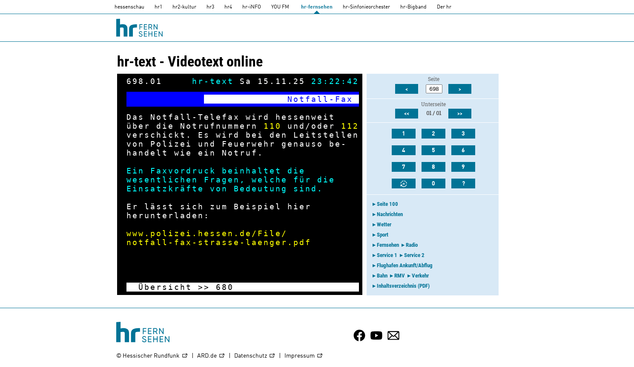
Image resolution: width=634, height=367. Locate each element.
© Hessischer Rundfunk (152, 356)
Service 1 (387, 255)
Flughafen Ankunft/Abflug (405, 265)
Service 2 (414, 255)
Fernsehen (388, 245)
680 (225, 287)
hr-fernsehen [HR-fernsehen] (317, 7)
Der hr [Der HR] (444, 7)
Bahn (382, 275)
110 (272, 125)
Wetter (384, 224)
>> (204, 287)
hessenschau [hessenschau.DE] (129, 7)
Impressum (303, 356)
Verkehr (420, 275)
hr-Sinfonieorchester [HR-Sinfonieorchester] (366, 7)
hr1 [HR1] (158, 7)
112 (350, 125)
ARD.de (211, 356)
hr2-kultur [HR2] (184, 7)
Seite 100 (387, 204)
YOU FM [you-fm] (280, 7)
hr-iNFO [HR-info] (251, 7)
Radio (412, 245)
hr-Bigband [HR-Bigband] (413, 7)
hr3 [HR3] (210, 7)
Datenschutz (254, 356)
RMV (399, 275)
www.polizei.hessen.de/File (203, 233)
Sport (382, 234)
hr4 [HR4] (228, 7)
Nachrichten (390, 214)
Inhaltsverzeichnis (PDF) (403, 286)
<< (406, 113)
